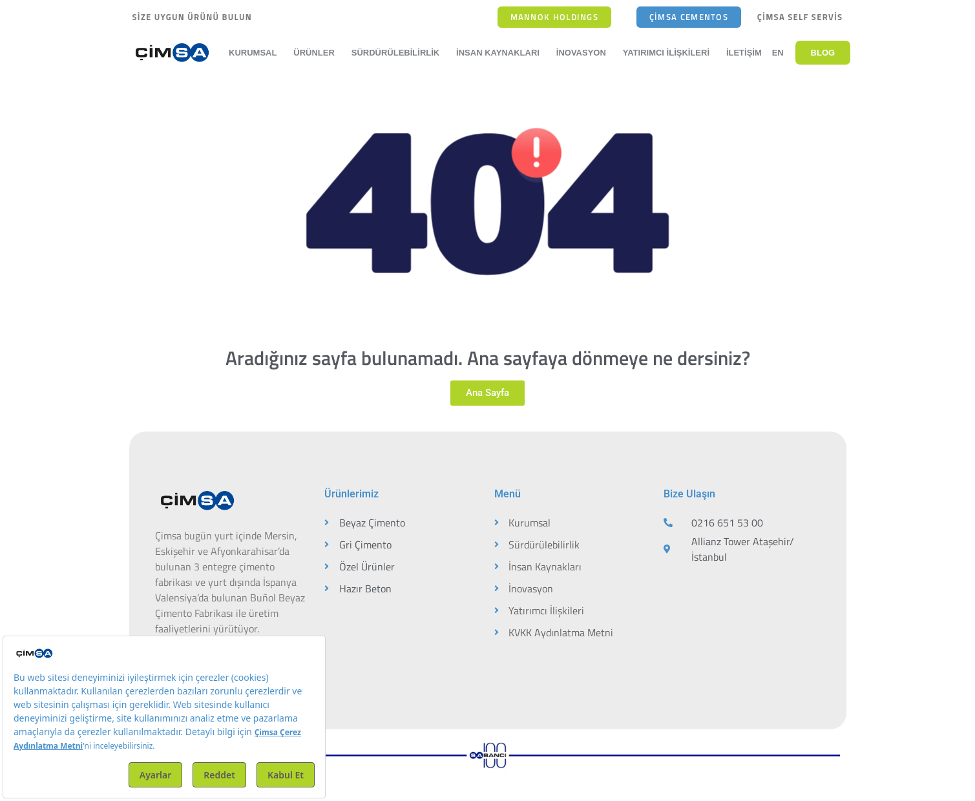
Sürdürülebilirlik (398, 53)
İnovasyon (584, 53)
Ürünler (317, 53)
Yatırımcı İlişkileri (669, 53)
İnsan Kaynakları (501, 53)
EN (778, 52)
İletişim (744, 52)
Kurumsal (256, 53)
